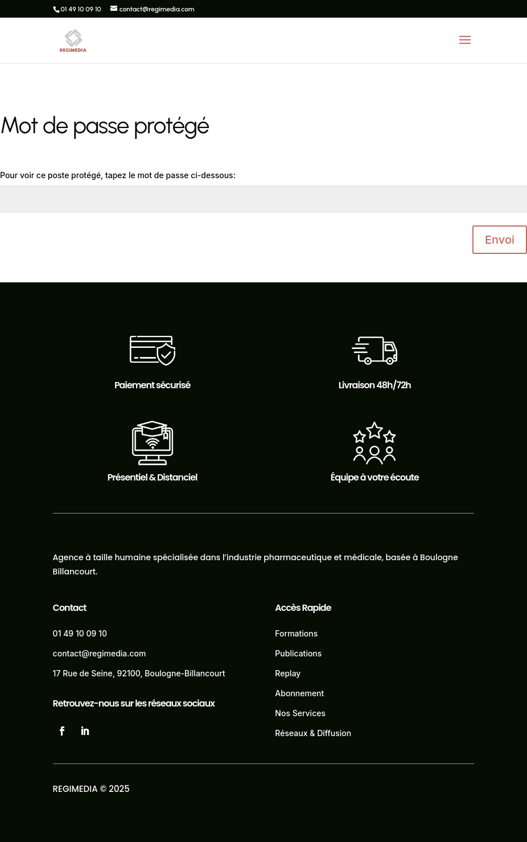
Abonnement (299, 693)
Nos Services (300, 713)
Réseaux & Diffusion (313, 733)
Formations (296, 633)
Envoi (499, 240)
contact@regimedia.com (99, 653)
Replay (287, 673)
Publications (298, 653)
